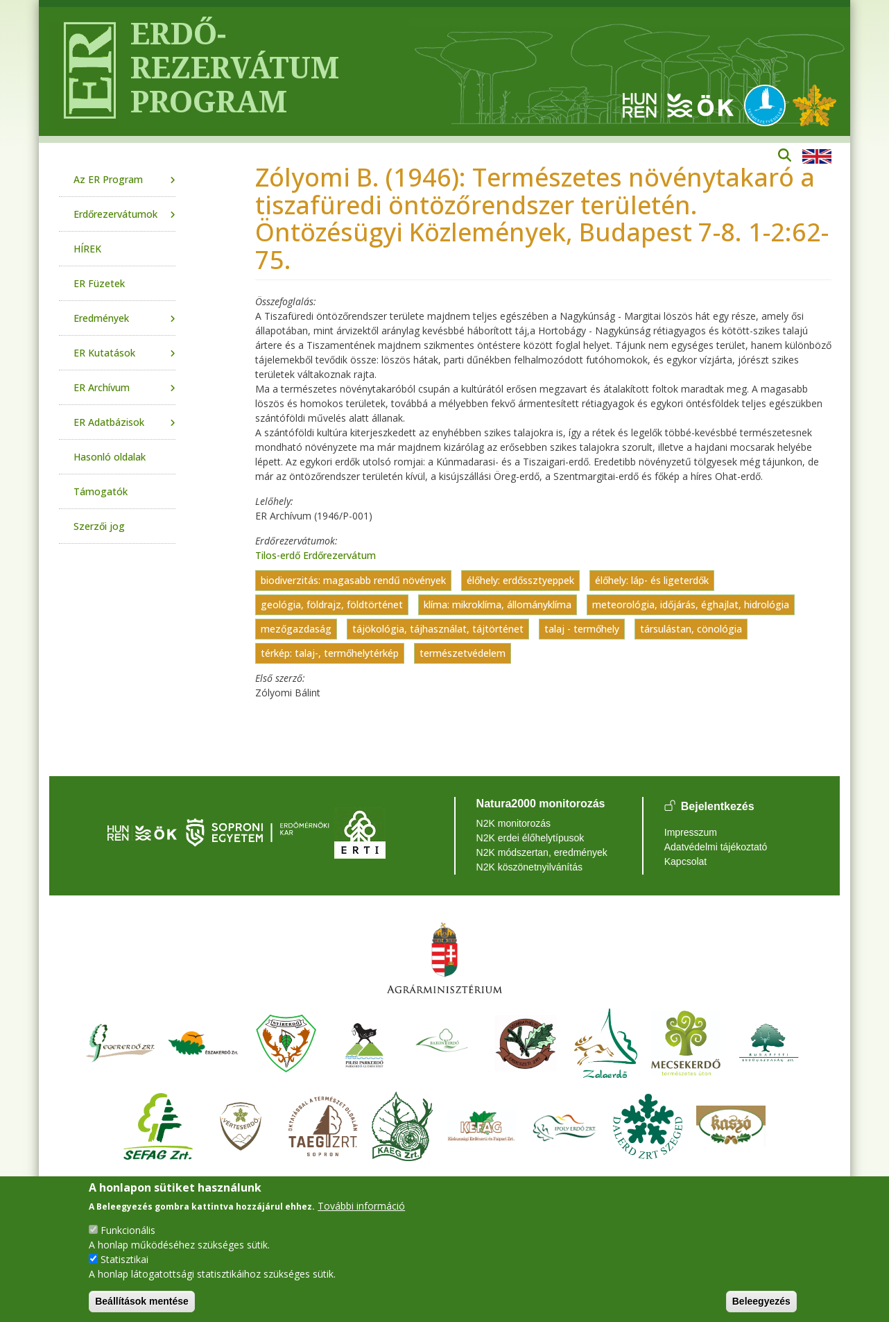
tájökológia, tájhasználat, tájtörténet (438, 628)
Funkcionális (128, 1230)
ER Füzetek (99, 283)
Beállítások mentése (142, 1301)
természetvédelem (463, 653)
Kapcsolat (685, 861)
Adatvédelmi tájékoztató (716, 846)
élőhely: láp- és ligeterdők (652, 580)
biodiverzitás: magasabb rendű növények (353, 580)
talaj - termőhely (581, 628)
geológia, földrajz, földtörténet (332, 604)
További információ (361, 1205)
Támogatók (101, 491)
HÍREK (87, 248)
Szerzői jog (99, 526)
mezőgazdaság (296, 628)
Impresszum (690, 832)
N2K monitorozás (513, 823)
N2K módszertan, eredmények (541, 852)
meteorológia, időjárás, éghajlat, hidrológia (690, 604)
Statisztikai (124, 1259)
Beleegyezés (761, 1301)
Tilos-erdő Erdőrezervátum (315, 555)
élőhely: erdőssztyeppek (520, 580)
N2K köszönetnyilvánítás (529, 867)
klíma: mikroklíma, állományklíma (497, 604)
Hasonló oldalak (110, 456)
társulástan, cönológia (691, 628)
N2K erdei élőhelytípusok (530, 837)
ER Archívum (102, 387)
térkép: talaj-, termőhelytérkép (330, 653)
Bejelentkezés (717, 807)
